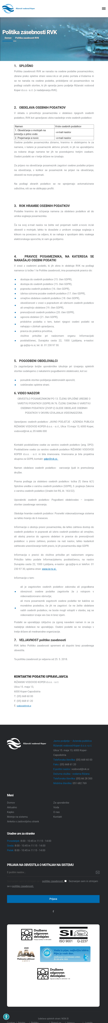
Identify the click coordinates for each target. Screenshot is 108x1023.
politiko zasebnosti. (53, 881)
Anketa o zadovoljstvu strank (23, 821)
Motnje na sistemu (17, 817)
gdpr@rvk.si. (51, 459)
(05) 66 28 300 (84, 778)
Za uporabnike (61, 803)
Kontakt (57, 817)
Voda (56, 807)
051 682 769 (80, 783)
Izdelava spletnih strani (49, 1018)
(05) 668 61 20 (68, 764)
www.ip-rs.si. (49, 569)
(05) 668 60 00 (84, 760)
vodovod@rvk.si (24, 705)
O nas (56, 812)
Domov (8, 38)
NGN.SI (65, 1018)
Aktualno (12, 807)
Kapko (10, 812)
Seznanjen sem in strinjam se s (37, 881)
